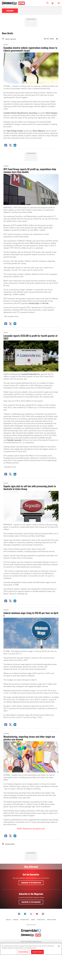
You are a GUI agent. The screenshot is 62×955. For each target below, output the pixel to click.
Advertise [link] (15, 919)
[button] (59, 3)
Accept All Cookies (37, 952)
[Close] (59, 946)
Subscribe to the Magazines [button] (31, 902)
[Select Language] (53, 3)
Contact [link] (33, 919)
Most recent (9, 39)
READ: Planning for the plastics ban (31, 828)
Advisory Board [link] (24, 919)
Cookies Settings (31, 924)
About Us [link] (8, 919)
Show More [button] (8, 844)
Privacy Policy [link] (41, 919)
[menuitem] (19, 914)
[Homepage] (13, 3)
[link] (19, 914)
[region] (31, 949)
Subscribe (10, 11)
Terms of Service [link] (51, 919)
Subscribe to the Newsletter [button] (31, 883)
